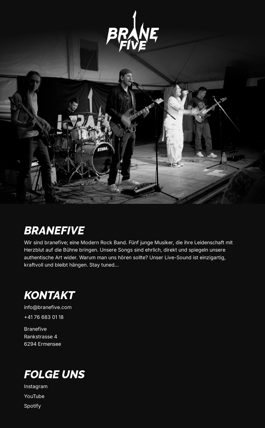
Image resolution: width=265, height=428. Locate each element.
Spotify (32, 406)
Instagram (36, 386)
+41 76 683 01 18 (44, 317)
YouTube (34, 396)
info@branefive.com (48, 307)
